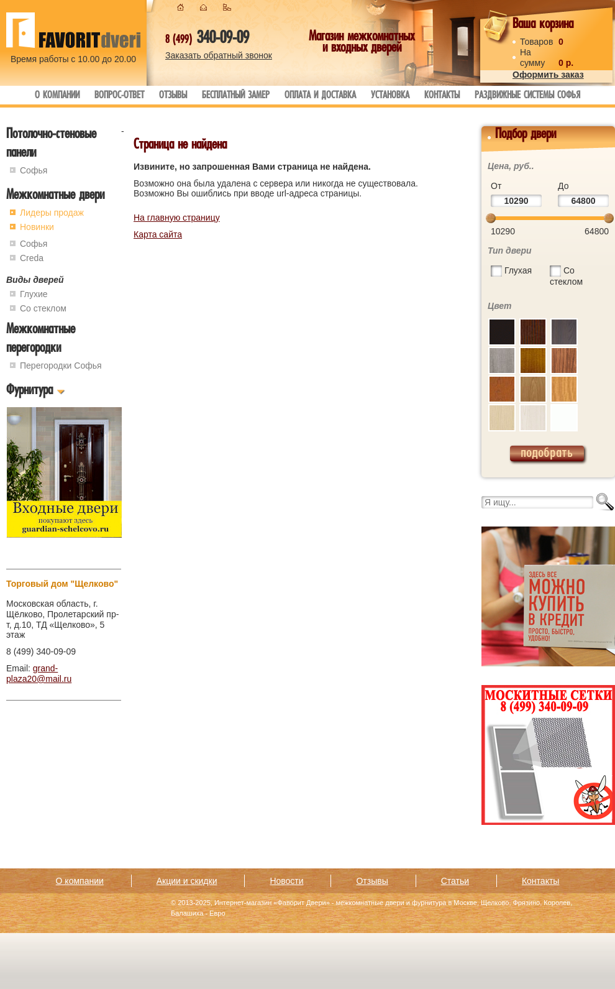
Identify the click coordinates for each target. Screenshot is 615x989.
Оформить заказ (548, 75)
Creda (31, 258)
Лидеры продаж (52, 213)
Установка (390, 96)
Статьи (455, 881)
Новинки (37, 227)
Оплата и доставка (320, 96)
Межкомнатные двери (55, 196)
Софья (33, 170)
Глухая (518, 270)
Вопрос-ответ (119, 96)
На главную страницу (177, 218)
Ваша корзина (542, 25)
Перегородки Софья (61, 365)
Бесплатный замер (236, 96)
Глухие (34, 294)
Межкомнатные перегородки (40, 340)
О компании (57, 96)
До (563, 186)
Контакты (442, 96)
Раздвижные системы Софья (527, 96)
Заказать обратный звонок (218, 55)
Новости (286, 881)
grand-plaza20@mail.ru (38, 673)
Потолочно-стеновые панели (51, 144)
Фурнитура (29, 391)
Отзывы (173, 96)
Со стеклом (43, 308)
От (496, 186)
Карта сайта (158, 234)
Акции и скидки (187, 881)
